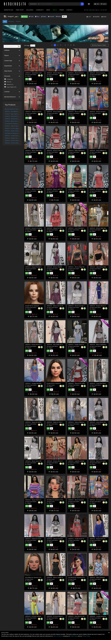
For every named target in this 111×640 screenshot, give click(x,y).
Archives (18, 21)
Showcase (11, 21)
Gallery (43, 16)
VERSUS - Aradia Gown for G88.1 (14, 118)
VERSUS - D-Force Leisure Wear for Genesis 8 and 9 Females (43, 616)
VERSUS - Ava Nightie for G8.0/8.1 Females (17, 111)
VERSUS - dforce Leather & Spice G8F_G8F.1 (60, 577)
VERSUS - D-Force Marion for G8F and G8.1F (60, 616)
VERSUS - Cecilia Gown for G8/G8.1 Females (17, 135)
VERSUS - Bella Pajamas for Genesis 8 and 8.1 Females (84, 150)
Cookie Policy (74, 636)
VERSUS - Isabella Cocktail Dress (78, 461)
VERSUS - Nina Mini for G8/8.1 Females (16, 116)
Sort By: (99, 45)
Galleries (29, 10)
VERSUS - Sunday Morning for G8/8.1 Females (39, 383)
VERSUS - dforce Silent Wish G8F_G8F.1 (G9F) (39, 150)
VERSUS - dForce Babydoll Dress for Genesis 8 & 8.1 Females (65, 111)
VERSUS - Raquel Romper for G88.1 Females (38, 267)
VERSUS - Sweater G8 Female (77, 189)
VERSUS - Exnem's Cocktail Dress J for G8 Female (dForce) (42, 228)
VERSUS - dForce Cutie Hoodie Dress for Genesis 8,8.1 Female (65, 150)
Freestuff (51, 16)
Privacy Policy (86, 636)
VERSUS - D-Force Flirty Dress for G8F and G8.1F (18, 140)
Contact (69, 10)
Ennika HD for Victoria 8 (54, 383)
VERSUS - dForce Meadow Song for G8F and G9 (61, 73)
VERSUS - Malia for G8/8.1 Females (57, 422)
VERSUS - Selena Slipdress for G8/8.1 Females (82, 422)
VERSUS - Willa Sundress (97, 577)
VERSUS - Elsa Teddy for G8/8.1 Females (59, 344)
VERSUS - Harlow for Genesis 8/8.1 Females (38, 538)
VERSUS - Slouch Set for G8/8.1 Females (37, 500)
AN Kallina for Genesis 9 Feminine (14, 133)
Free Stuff (20, 10)
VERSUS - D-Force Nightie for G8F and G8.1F (17, 128)
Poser (61, 10)
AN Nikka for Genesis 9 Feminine (56, 500)
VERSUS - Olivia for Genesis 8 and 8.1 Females (39, 111)
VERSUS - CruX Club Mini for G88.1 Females (81, 228)
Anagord (29, 76)
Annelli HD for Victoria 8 (32, 305)
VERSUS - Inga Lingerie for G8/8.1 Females (17, 114)
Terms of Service (57, 636)
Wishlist (58, 16)
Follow (24, 16)
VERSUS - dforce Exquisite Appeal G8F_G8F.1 (81, 500)
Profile (31, 16)
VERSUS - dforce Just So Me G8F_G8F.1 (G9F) (60, 305)
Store (37, 16)
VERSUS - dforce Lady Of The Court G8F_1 (59, 189)
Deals (55, 10)
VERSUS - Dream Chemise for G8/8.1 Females (17, 131)
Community (40, 10)
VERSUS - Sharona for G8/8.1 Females (79, 383)
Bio (64, 16)
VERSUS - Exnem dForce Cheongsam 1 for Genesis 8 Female (43, 344)
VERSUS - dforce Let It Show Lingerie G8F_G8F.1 (18, 121)
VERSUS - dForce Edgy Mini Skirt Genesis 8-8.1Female (84, 267)
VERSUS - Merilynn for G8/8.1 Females (15, 138)
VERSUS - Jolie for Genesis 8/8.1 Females (16, 126)
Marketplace (8, 10)
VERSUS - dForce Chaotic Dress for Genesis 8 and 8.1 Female (65, 267)
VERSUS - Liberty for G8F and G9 (56, 228)
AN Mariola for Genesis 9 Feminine (14, 123)
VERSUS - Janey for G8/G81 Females (36, 422)
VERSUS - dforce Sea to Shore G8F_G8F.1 (37, 461)
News (48, 10)
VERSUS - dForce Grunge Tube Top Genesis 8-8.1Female (85, 305)
